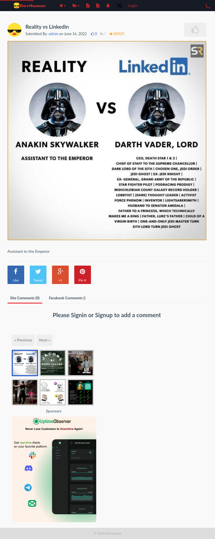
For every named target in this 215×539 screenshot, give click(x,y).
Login (133, 5)
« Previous (23, 340)
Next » (44, 340)
